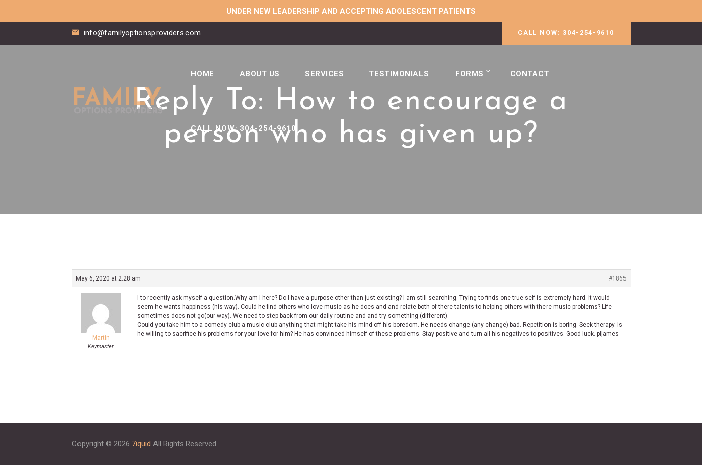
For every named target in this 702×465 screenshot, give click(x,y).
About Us (261, 71)
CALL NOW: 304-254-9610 (566, 32)
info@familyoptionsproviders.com (142, 32)
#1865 (618, 278)
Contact (537, 71)
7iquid (141, 443)
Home (203, 71)
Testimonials (403, 71)
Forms (475, 71)
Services (327, 71)
